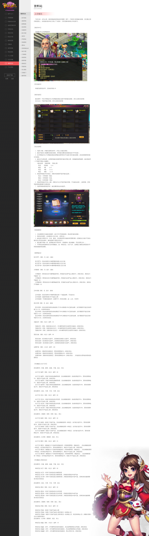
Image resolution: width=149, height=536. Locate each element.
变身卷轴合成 (25, 48)
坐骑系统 (24, 57)
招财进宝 (24, 63)
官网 (6, 78)
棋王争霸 (24, 33)
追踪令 (23, 36)
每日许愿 (24, 51)
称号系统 (24, 18)
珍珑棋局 (24, 30)
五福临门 (24, 72)
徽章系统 (24, 75)
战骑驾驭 (24, 60)
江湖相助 (24, 54)
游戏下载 (10, 75)
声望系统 (24, 39)
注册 (12, 78)
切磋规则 (24, 42)
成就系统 (24, 21)
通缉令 (23, 45)
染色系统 (24, 27)
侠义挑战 (24, 69)
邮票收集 (24, 24)
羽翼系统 (24, 66)
